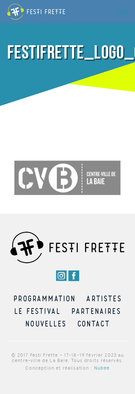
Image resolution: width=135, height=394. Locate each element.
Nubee (102, 368)
